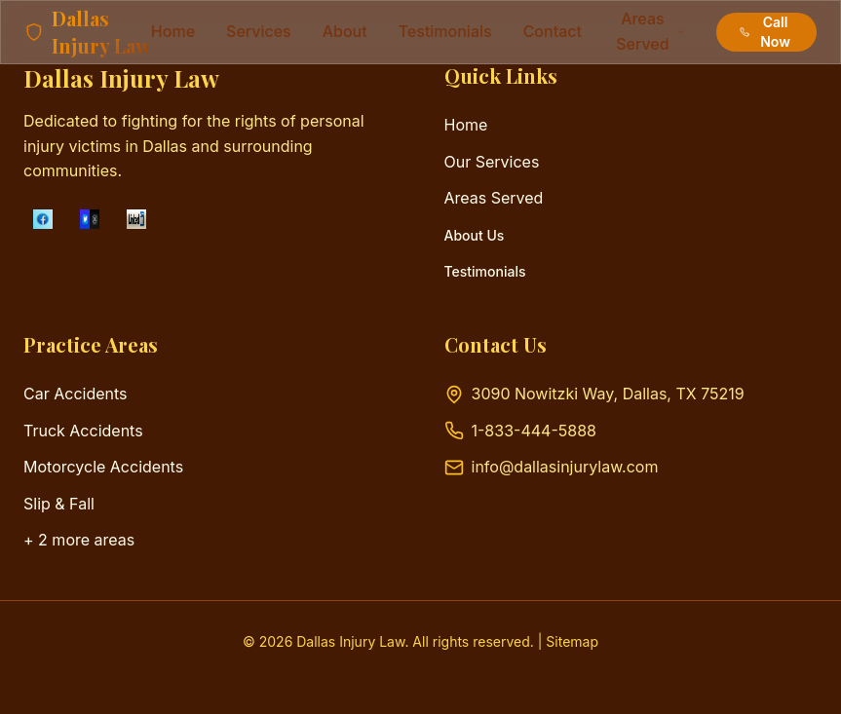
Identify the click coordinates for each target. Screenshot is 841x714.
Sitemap (572, 641)
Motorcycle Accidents (103, 466)
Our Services (492, 161)
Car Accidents (75, 393)
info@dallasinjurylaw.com (565, 466)
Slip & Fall (59, 503)
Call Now (765, 32)
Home (173, 31)
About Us (474, 235)
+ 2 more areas (78, 539)
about (345, 31)
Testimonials (485, 271)
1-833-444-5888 (534, 430)
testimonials (445, 31)
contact (552, 31)
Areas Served (494, 197)
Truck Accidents (83, 430)
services (258, 31)
